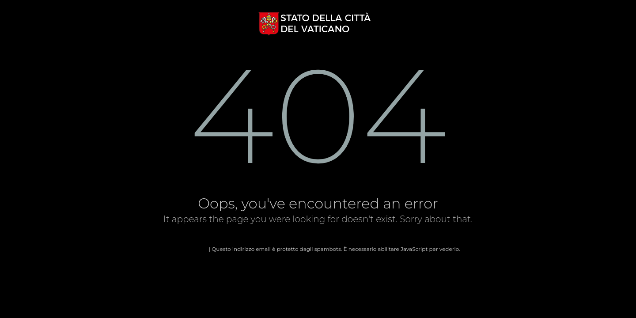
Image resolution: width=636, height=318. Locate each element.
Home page (191, 249)
